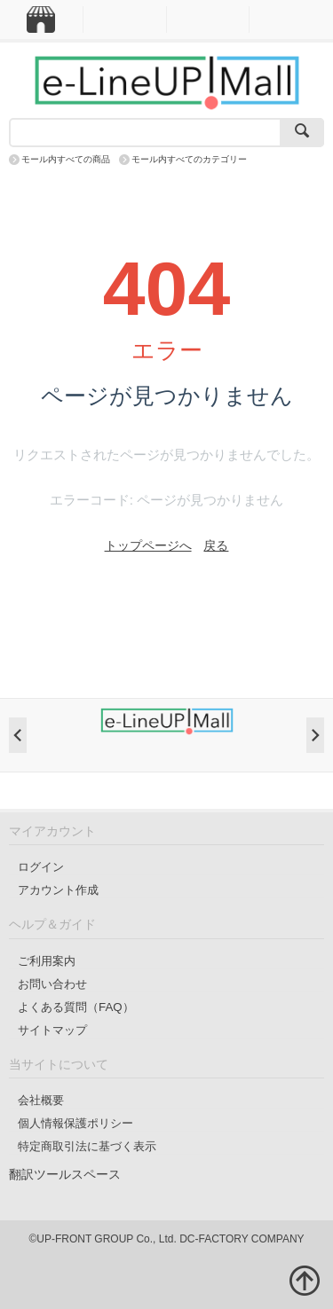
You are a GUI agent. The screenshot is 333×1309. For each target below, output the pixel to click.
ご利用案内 (46, 961)
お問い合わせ (52, 984)
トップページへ (148, 545)
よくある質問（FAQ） (76, 1007)
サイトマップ (52, 1030)
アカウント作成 (58, 890)
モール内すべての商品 (65, 159)
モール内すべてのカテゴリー (189, 159)
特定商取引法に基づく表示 (87, 1146)
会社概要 (41, 1100)
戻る (215, 545)
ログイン (41, 867)
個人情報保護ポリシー (75, 1123)
